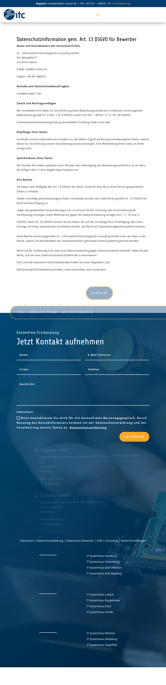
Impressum (27, 540)
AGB (99, 540)
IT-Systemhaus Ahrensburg (103, 561)
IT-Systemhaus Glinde (100, 612)
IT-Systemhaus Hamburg (102, 556)
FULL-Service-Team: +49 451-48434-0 (62, 312)
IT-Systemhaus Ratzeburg (102, 639)
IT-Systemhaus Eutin (99, 606)
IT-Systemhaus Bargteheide (103, 600)
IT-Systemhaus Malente (101, 633)
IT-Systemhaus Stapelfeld (102, 645)
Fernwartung (122, 3)
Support (133, 293)
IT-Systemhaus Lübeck (100, 594)
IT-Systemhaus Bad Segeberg (104, 573)
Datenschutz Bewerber (80, 540)
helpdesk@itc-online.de (62, 3)
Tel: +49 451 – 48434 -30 (96, 3)
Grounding (111, 540)
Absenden (134, 436)
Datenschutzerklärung (88, 427)
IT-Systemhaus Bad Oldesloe (104, 567)
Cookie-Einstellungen (133, 540)
